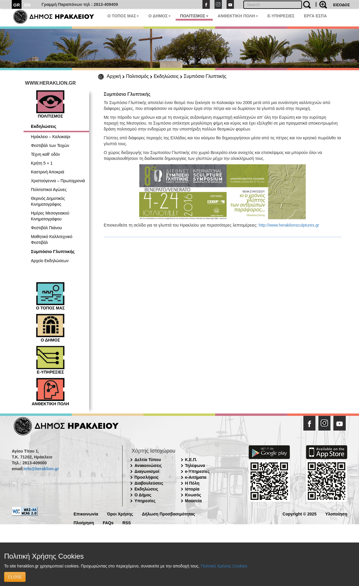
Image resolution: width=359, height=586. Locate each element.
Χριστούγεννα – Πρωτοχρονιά (58, 180)
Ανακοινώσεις (148, 465)
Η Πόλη (192, 483)
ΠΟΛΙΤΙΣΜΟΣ (194, 16)
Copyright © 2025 (299, 513)
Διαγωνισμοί (146, 471)
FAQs (108, 522)
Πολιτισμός (137, 76)
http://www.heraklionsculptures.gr (289, 225)
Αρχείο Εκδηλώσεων (50, 260)
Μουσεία (193, 500)
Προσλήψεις (146, 477)
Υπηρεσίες (144, 500)
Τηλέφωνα (195, 465)
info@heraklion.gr (41, 468)
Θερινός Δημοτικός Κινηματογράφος (48, 201)
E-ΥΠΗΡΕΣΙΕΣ (281, 16)
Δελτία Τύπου (147, 459)
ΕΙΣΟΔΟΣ (341, 5)
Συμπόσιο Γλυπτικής (205, 76)
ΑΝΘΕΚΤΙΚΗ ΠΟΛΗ (238, 16)
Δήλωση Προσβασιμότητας (168, 513)
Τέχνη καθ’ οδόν (45, 154)
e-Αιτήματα (196, 477)
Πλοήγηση (84, 522)
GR (16, 4)
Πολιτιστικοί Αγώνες (49, 189)
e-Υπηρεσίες (197, 471)
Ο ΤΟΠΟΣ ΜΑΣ (123, 16)
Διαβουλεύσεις (148, 483)
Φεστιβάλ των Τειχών (50, 145)
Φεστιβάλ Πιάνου (46, 227)
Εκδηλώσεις (166, 76)
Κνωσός (193, 495)
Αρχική (114, 76)
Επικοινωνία (86, 513)
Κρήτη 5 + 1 (42, 163)
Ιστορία (192, 489)
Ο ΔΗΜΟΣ (159, 16)
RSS (126, 522)
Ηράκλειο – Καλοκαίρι (50, 136)
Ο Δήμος (142, 495)
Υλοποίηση (336, 513)
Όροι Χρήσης (120, 513)
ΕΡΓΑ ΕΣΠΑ (315, 16)
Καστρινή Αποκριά (47, 172)
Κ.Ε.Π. (191, 459)
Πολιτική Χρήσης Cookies (224, 566)
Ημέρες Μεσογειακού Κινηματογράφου (50, 216)
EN (27, 4)
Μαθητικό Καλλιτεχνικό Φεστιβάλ (51, 239)
